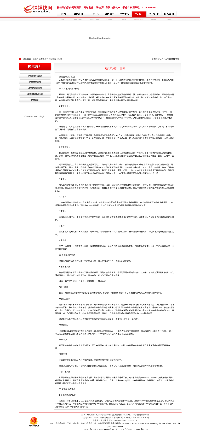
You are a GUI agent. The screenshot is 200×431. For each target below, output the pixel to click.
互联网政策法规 (35, 88)
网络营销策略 (35, 82)
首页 (35, 59)
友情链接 (118, 414)
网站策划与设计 (55, 59)
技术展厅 (42, 59)
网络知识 (35, 100)
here (120, 429)
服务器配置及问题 (35, 94)
